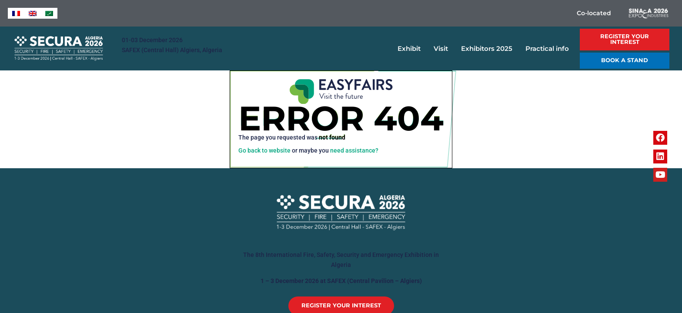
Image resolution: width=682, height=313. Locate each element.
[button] (624, 39)
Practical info (549, 48)
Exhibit (411, 48)
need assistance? (354, 150)
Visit (443, 48)
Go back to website (264, 150)
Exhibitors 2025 (489, 48)
